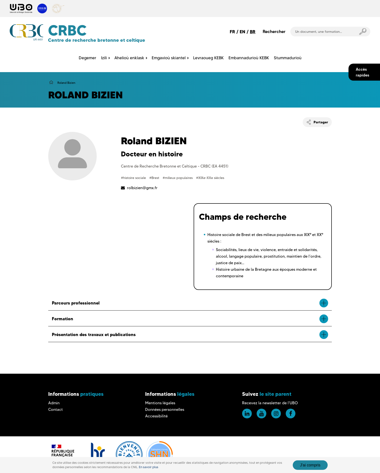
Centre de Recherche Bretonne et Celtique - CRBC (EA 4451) (174, 166)
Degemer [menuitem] (87, 57)
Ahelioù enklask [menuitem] (129, 57)
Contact (55, 409)
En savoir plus (148, 467)
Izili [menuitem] (104, 57)
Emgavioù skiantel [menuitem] (169, 57)
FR (232, 31)
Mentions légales (160, 403)
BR (252, 31)
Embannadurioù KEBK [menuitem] (249, 57)
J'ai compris (310, 465)
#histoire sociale (134, 178)
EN (242, 31)
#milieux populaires (178, 178)
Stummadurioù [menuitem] (287, 57)
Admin (54, 403)
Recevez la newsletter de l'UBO (270, 403)
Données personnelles (164, 409)
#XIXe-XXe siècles (210, 178)
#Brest (154, 178)
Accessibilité (156, 416)
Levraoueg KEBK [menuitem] (208, 57)
